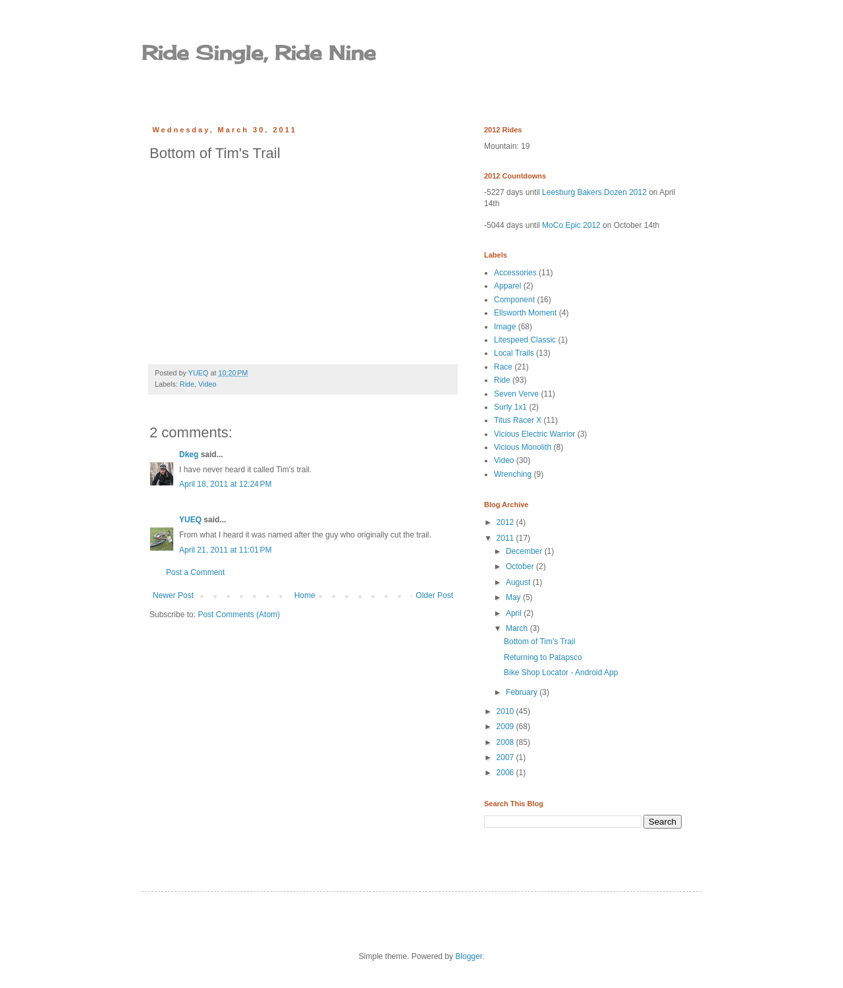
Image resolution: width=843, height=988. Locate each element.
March (518, 628)
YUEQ (190, 519)
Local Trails (514, 353)
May (514, 597)
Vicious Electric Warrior (534, 434)
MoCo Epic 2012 (571, 225)
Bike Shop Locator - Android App (561, 672)
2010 (506, 711)
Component (514, 299)
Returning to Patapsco (543, 657)
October (521, 566)
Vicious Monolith (522, 447)
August (519, 582)
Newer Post (173, 595)
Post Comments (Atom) (239, 614)
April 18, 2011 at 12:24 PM (225, 484)
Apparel (507, 285)
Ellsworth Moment (525, 312)
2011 (506, 538)
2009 (506, 726)
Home (304, 595)
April (515, 613)
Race (503, 366)
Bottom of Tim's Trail (539, 641)
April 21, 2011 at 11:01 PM (225, 550)
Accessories (515, 272)
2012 (506, 522)
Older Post (434, 595)
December (525, 551)
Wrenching (512, 474)
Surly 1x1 (510, 407)
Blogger (468, 956)
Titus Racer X (517, 420)
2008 (506, 742)
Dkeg (188, 454)
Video (207, 384)
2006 (506, 772)
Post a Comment (195, 572)
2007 (506, 757)
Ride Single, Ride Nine (259, 53)
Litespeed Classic (525, 339)
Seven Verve (516, 393)
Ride (187, 384)
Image (505, 326)
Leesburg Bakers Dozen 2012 (594, 192)
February (522, 692)
